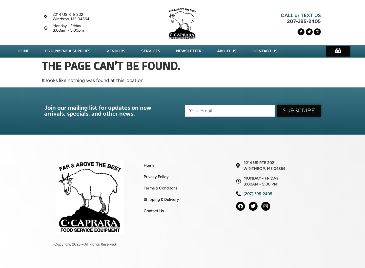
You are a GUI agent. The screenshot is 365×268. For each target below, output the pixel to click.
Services (150, 51)
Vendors (115, 51)
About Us (227, 51)
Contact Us (265, 51)
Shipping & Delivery (161, 199)
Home (23, 51)
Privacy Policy (156, 176)
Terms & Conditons (160, 188)
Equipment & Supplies (68, 51)
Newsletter (188, 51)
